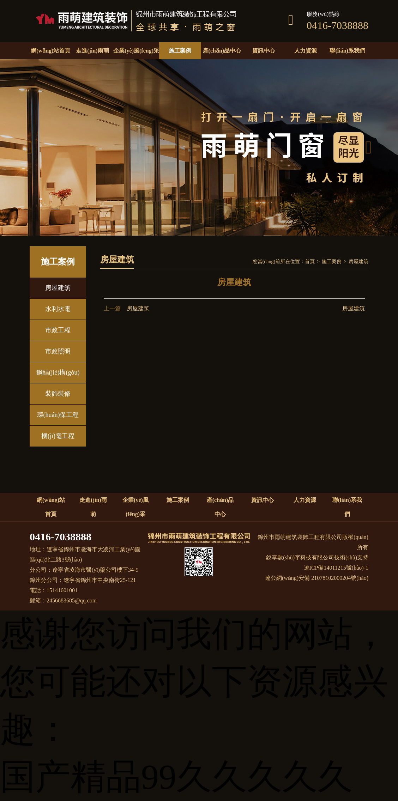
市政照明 (58, 351)
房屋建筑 (58, 287)
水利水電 (58, 308)
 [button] (368, 147)
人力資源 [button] (305, 51)
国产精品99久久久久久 (176, 776)
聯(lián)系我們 (347, 51)
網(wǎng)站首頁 (50, 51)
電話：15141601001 (54, 590)
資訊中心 (262, 500)
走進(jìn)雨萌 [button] (92, 51)
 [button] (29, 147)
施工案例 (332, 261)
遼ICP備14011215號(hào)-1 (336, 568)
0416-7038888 (60, 536)
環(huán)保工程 (58, 414)
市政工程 (58, 330)
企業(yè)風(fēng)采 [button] (136, 51)
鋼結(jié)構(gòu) (58, 372)
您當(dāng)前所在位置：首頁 (284, 261)
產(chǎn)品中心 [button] (222, 51)
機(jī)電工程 (57, 435)
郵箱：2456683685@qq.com (63, 600)
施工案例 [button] (180, 51)
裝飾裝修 (58, 393)
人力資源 (305, 500)
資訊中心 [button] (263, 51)
